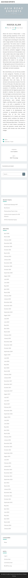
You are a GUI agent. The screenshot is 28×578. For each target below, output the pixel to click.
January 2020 (7, 299)
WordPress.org (8, 566)
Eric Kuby (19, 58)
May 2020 (6, 286)
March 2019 (7, 332)
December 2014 (8, 469)
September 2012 (8, 479)
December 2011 (8, 492)
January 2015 (7, 466)
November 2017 (8, 384)
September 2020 (8, 272)
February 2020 (7, 295)
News (6, 139)
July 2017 (6, 397)
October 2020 (7, 269)
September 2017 (8, 391)
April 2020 (6, 289)
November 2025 (8, 246)
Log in (5, 556)
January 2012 (7, 489)
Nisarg (14, 576)
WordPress (19, 574)
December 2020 (8, 263)
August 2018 (7, 354)
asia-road (20, 27)
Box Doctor (7, 208)
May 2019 (6, 325)
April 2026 (6, 233)
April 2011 (6, 509)
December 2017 (8, 381)
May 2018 (6, 364)
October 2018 (7, 348)
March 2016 (7, 433)
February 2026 (7, 240)
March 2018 (7, 371)
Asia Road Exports (8, 2)
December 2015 (8, 443)
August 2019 (7, 315)
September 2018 (8, 351)
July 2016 (6, 420)
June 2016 (6, 423)
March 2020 (7, 292)
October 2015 (7, 450)
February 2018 (7, 374)
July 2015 (6, 459)
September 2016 (8, 414)
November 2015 (8, 446)
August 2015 (7, 456)
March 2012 (7, 486)
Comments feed (8, 562)
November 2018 (8, 345)
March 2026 (7, 236)
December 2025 (8, 243)
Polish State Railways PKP (11, 204)
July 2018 (6, 358)
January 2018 (7, 377)
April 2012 (6, 482)
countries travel (9, 141)
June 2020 (6, 282)
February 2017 (7, 407)
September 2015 (8, 453)
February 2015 (7, 463)
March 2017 (7, 404)
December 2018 (8, 341)
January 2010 (7, 528)
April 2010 (6, 519)
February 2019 (7, 335)
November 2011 (8, 496)
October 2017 (7, 387)
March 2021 (7, 253)
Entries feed (7, 559)
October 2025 (7, 249)
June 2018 (6, 361)
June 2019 (6, 322)
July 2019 (6, 318)
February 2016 (7, 436)
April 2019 (6, 328)
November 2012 (8, 476)
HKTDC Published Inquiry (10, 219)
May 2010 (6, 515)
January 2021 (7, 259)
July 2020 (6, 279)
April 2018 (6, 368)
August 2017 (7, 394)
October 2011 (7, 499)
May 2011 (6, 505)
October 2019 (7, 309)
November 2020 (8, 266)
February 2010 (7, 525)
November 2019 (8, 305)
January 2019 (7, 338)
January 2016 (7, 440)
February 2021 (7, 256)
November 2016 (8, 410)
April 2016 (6, 430)
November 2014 (8, 473)
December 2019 (8, 302)
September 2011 (8, 502)
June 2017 (6, 400)
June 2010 (6, 512)
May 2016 (6, 427)
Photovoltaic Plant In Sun (10, 211)
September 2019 (8, 312)
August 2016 (7, 417)
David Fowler (10, 98)
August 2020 (7, 276)
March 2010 (7, 522)
